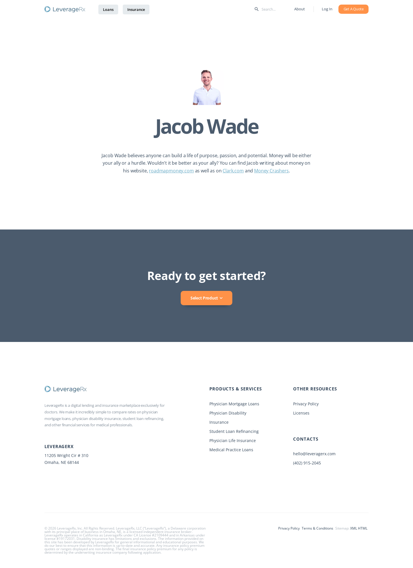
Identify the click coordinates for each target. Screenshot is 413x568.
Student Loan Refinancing (234, 431)
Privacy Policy (306, 403)
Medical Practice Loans (231, 449)
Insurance (136, 9)
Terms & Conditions (317, 528)
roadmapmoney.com (171, 171)
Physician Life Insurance (232, 440)
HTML (362, 528)
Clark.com (233, 171)
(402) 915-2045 (307, 463)
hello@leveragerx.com (314, 453)
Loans (108, 9)
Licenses (301, 413)
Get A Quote (354, 8)
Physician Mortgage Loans (234, 403)
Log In (327, 8)
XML (353, 528)
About (299, 8)
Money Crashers (271, 171)
